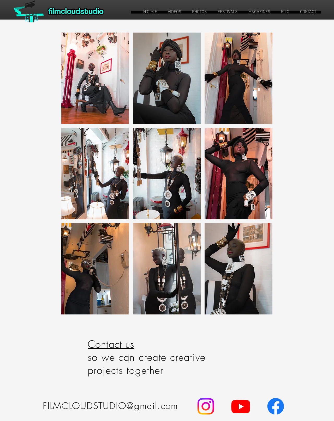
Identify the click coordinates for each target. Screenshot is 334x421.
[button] (174, 12)
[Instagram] (206, 406)
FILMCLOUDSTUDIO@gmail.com (110, 406)
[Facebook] (276, 406)
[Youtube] (241, 406)
